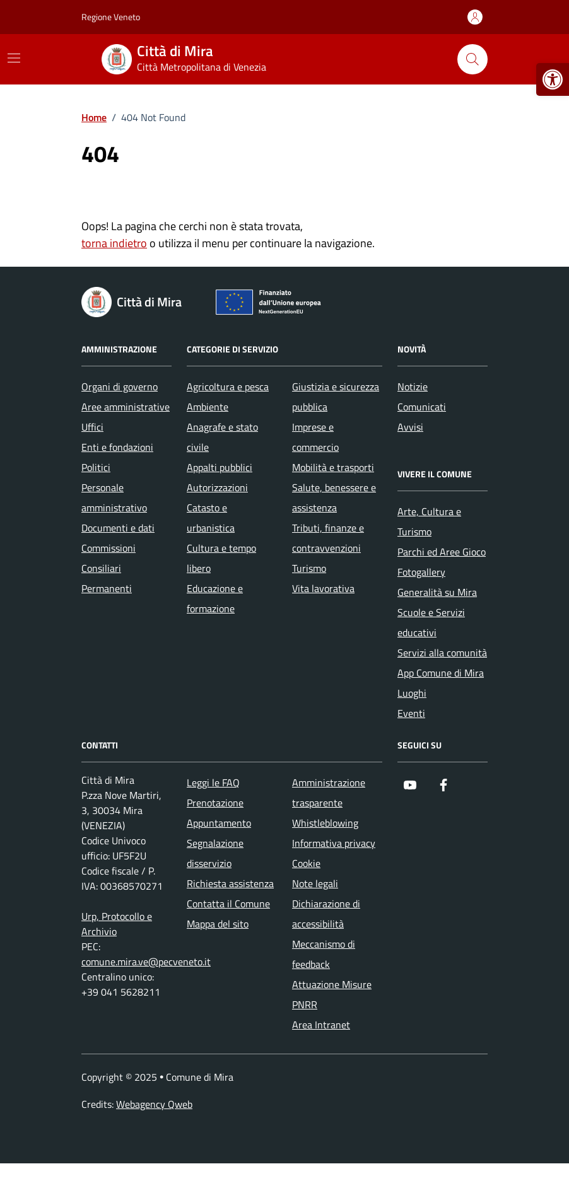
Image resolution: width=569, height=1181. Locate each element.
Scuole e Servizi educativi (431, 622)
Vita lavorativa (323, 588)
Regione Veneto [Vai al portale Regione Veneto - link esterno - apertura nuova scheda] (110, 16)
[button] (552, 79)
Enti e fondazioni (117, 447)
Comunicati (421, 406)
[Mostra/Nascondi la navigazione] (13, 58)
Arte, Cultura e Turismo (429, 521)
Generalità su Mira (437, 592)
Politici (95, 467)
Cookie (306, 863)
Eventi (411, 713)
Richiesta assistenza (230, 883)
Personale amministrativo (114, 497)
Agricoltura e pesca (228, 386)
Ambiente (207, 406)
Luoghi (411, 693)
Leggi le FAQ (213, 782)
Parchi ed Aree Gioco (441, 551)
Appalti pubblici (219, 467)
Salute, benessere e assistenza (334, 497)
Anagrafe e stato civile (222, 437)
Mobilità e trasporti (333, 467)
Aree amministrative (125, 406)
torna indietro (114, 243)
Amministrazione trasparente (328, 792)
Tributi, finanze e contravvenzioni (328, 538)
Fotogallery (421, 571)
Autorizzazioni (217, 487)
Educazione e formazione (215, 598)
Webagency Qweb (154, 1104)
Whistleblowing (325, 822)
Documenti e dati (118, 527)
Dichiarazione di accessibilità (326, 913)
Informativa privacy (333, 843)
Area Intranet (321, 1024)
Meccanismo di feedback (323, 954)
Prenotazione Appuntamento (219, 812)
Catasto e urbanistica (211, 517)
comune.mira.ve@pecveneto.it (146, 961)
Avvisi (410, 426)
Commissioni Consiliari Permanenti (108, 568)
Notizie (412, 386)
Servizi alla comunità (442, 652)
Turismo (309, 568)
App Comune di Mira (440, 672)
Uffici (92, 426)
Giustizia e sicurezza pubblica (335, 396)
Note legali (315, 883)
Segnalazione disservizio (215, 853)
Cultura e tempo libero (221, 558)
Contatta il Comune (228, 903)
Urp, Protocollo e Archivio (116, 924)
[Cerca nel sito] (472, 59)
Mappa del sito (218, 923)
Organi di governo (119, 386)
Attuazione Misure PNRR (332, 994)
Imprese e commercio (315, 437)
